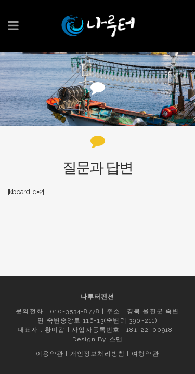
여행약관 (145, 353)
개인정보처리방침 (97, 353)
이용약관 (49, 353)
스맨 (116, 339)
